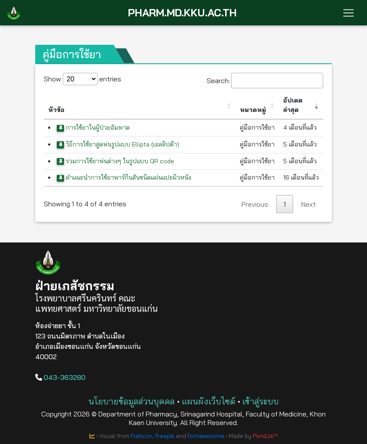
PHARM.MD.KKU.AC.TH (182, 12)
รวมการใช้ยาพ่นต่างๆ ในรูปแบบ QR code (115, 161)
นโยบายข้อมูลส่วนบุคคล (132, 401)
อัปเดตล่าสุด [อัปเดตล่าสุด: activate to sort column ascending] (293, 105)
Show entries (82, 79)
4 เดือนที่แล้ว (300, 127)
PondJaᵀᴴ (265, 435)
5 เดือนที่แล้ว (300, 144)
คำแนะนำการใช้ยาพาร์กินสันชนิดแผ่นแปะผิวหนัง (124, 177)
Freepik (164, 435)
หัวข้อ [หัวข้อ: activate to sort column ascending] (56, 110)
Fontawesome (205, 435)
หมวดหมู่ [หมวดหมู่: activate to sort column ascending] (253, 110)
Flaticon (142, 435)
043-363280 (60, 377)
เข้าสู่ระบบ (260, 401)
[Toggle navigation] (348, 13)
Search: (265, 80)
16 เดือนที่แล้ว (301, 177)
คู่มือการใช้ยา (257, 127)
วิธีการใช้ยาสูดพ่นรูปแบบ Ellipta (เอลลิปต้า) (118, 144)
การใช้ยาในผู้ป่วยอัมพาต (93, 127)
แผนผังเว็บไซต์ (208, 401)
